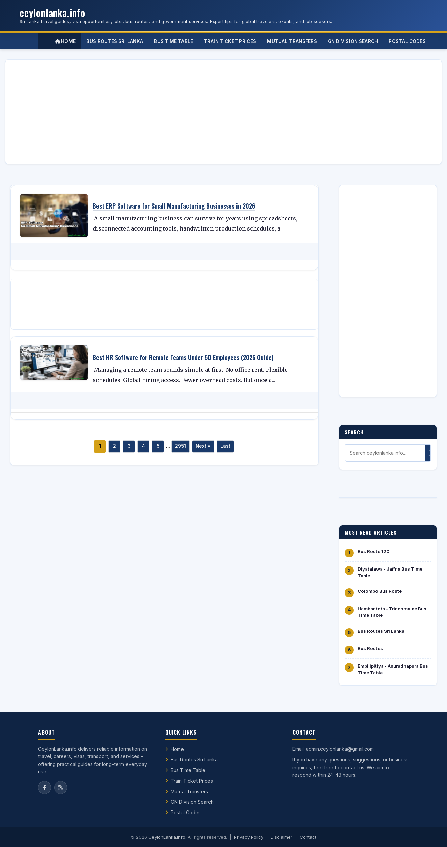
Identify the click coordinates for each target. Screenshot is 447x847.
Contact (308, 837)
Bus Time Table (188, 770)
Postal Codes (186, 812)
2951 (180, 446)
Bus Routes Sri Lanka (381, 631)
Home (65, 41)
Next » (203, 446)
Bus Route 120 (373, 551)
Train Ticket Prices (192, 781)
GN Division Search (192, 802)
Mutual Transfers (189, 791)
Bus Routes (370, 648)
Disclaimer (281, 837)
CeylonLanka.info (166, 837)
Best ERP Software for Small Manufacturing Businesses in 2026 (174, 205)
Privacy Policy (248, 837)
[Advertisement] (213, 112)
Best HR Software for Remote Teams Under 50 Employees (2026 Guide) (183, 357)
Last (225, 446)
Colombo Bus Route (380, 591)
